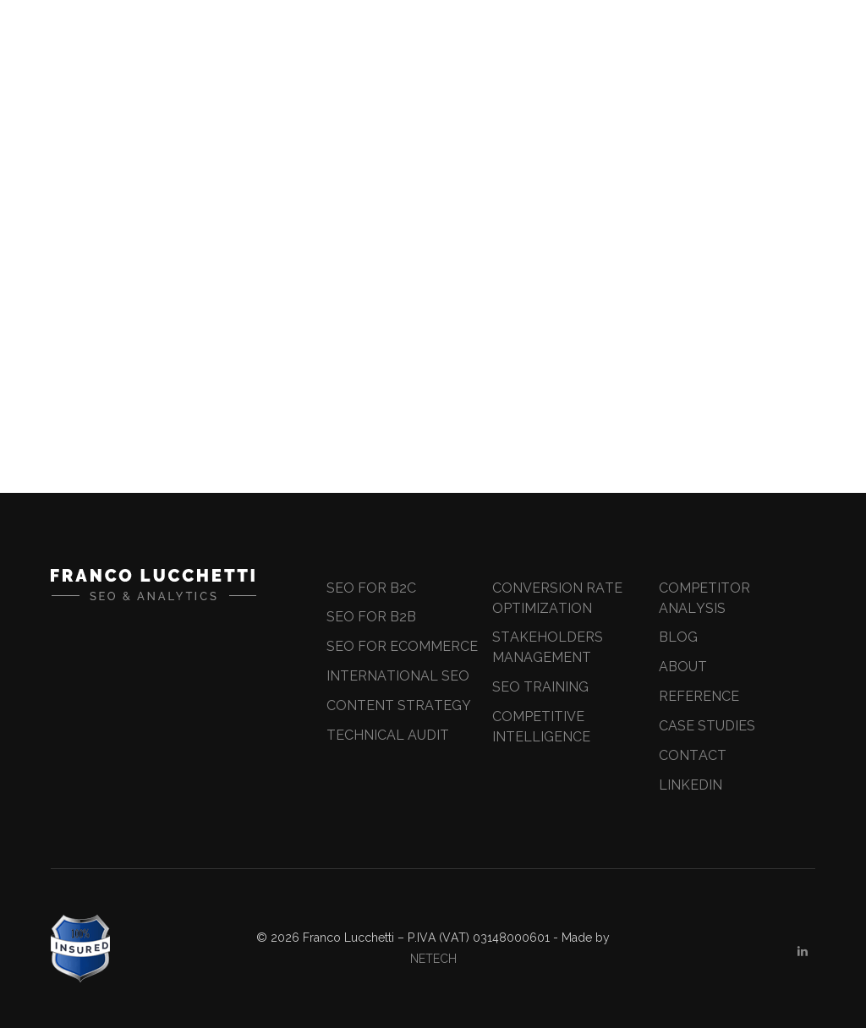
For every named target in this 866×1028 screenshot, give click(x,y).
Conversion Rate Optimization (557, 598)
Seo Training (540, 687)
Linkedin (690, 785)
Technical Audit (387, 735)
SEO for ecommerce (402, 646)
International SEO (397, 676)
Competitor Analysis (704, 598)
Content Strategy (398, 705)
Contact (692, 755)
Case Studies (707, 726)
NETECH (433, 958)
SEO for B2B (371, 617)
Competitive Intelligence (541, 726)
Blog (678, 637)
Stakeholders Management (547, 647)
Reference (699, 696)
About (683, 667)
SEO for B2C (371, 588)
